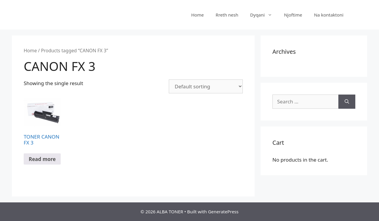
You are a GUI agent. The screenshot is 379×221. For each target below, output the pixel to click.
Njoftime (293, 15)
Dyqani (264, 15)
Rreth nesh (227, 15)
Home (197, 15)
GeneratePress (223, 211)
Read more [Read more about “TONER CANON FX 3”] (42, 159)
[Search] (346, 102)
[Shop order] (206, 86)
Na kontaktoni (328, 15)
